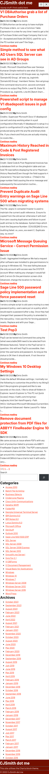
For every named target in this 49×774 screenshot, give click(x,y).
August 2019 (11, 662)
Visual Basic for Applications (19, 568)
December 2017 (12, 718)
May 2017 (9, 736)
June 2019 (10, 669)
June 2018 (10, 697)
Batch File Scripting (14, 490)
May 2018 (9, 701)
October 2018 (11, 690)
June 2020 (10, 644)
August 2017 (11, 729)
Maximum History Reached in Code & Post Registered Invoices (24, 150)
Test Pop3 (8, 330)
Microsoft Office (13, 526)
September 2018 (13, 693)
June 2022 (10, 616)
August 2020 (11, 640)
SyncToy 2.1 (10, 558)
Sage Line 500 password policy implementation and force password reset (22, 292)
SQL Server (10, 540)
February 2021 (12, 626)
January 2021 (11, 630)
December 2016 (12, 750)
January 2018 (11, 715)
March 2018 (10, 708)
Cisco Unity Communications (19, 501)
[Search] (44, 477)
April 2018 (10, 704)
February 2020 (12, 651)
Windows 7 (10, 579)
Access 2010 (11, 487)
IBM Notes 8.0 (12, 519)
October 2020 (12, 637)
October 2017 (11, 725)
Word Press (10, 593)
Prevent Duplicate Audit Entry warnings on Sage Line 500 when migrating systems (24, 196)
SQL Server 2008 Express (17, 547)
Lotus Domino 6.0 (13, 522)
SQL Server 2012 (13, 551)
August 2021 (11, 623)
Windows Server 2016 (15, 590)
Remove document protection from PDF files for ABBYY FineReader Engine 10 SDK (24, 426)
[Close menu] (46, 4)
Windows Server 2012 (15, 586)
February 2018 (12, 711)
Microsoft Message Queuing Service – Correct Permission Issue (24, 246)
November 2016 (12, 754)
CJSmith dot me (16, 2)
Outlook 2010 (11, 533)
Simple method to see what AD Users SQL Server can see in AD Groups (22, 54)
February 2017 (12, 743)
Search (3, 472)
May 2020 (10, 647)
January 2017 (11, 747)
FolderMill (10, 508)
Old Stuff (9, 529)
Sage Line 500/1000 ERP (17, 536)
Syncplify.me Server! (15, 554)
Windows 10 (11, 575)
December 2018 (12, 686)
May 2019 (9, 672)
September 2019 (13, 658)
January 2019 (11, 683)
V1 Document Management (18, 565)
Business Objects (13, 494)
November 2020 (13, 633)
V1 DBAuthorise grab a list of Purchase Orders (23, 14)
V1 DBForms (11, 561)
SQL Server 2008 (13, 543)
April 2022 (10, 619)
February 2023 (12, 612)
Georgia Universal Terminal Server (21, 512)
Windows (9, 572)
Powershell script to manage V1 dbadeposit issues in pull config (23, 104)
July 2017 (9, 733)
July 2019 (9, 665)
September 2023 (13, 605)
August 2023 (11, 609)
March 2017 (10, 740)
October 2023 (11, 601)
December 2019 (12, 654)
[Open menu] (41, 4)
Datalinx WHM (12, 505)
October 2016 (11, 757)
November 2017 (12, 722)
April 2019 (10, 676)
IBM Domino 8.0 (12, 515)
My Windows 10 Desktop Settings (20, 369)
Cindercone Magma (14, 498)
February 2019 (12, 679)
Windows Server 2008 (15, 582)
